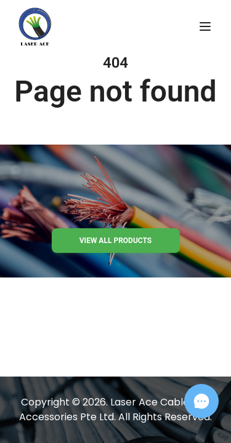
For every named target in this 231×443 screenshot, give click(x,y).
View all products (115, 240)
